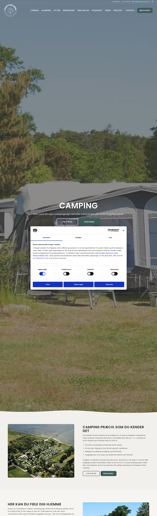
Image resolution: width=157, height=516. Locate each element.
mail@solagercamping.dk (141, 1)
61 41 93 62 (126, 1)
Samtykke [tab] (46, 237)
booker (133, 438)
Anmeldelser (116, 1)
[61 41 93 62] (67, 221)
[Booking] (89, 221)
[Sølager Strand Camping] (10, 10)
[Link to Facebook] (152, 1)
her (56, 263)
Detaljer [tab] (79, 237)
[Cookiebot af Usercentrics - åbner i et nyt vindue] (109, 230)
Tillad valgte (78, 284)
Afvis (48, 284)
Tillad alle (109, 284)
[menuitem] (116, 1)
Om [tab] (110, 237)
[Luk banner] (123, 230)
